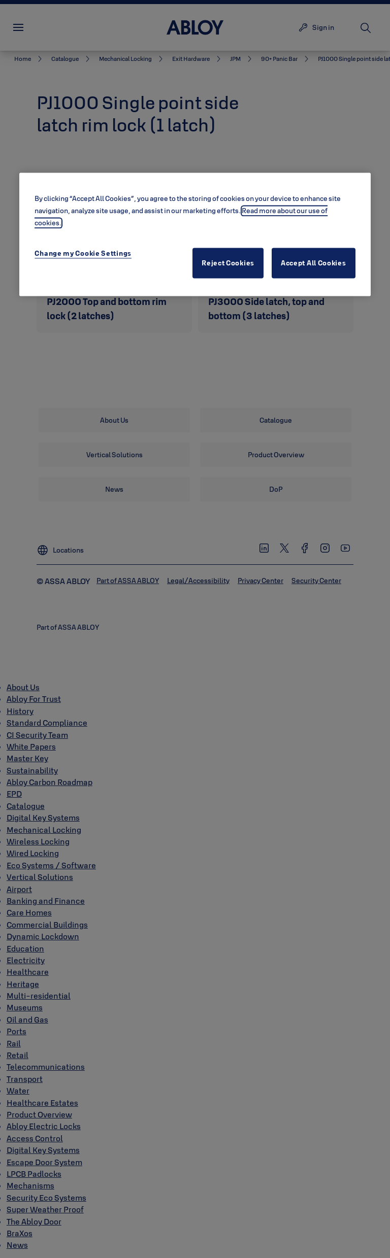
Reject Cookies (228, 262)
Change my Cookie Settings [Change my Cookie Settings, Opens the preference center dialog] (83, 253)
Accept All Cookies (313, 262)
